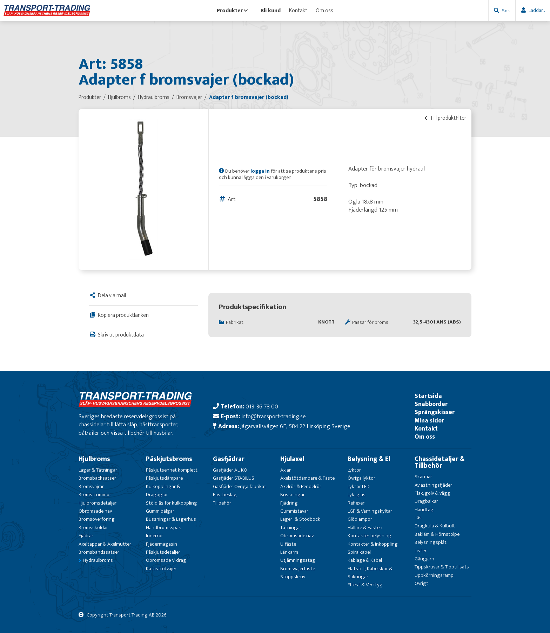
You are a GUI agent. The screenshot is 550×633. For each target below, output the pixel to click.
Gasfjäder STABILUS (233, 478)
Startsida (428, 396)
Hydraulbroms (98, 560)
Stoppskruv (292, 576)
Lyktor (354, 470)
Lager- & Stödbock (300, 519)
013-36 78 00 (262, 406)
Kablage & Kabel (365, 560)
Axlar (285, 470)
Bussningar (292, 494)
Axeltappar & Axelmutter (105, 544)
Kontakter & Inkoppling (373, 544)
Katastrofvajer (161, 568)
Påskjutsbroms (169, 459)
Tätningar (290, 527)
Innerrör (154, 535)
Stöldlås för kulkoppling (171, 503)
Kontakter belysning (369, 535)
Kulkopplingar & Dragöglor (163, 490)
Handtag (424, 509)
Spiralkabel (359, 552)
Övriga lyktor (361, 478)
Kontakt (298, 10)
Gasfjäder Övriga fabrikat (239, 486)
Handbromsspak (163, 527)
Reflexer (356, 503)
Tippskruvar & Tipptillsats (442, 566)
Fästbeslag (225, 494)
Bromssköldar (93, 527)
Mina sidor (429, 420)
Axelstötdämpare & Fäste (307, 478)
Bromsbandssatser (99, 552)
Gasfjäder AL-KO (230, 470)
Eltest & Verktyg (365, 584)
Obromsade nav (95, 511)
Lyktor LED (359, 486)
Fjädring (289, 503)
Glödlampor (360, 519)
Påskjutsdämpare (164, 478)
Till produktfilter (445, 117)
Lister (421, 550)
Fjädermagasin (161, 544)
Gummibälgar (160, 511)
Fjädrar (86, 535)
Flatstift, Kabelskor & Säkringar (370, 572)
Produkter (232, 10)
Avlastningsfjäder (433, 485)
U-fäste (288, 544)
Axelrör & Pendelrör (300, 486)
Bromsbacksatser (97, 478)
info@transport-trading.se (273, 416)
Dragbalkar (426, 501)
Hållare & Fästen (365, 527)
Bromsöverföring (97, 519)
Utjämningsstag (297, 560)
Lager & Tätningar (98, 470)
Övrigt (421, 583)
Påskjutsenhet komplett (171, 470)
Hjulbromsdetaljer (97, 503)
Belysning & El (369, 459)
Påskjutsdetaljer (163, 552)
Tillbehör (222, 503)
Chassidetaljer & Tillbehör (440, 462)
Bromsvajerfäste (297, 568)
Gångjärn (424, 558)
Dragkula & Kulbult (435, 525)
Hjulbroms (94, 459)
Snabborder (431, 404)
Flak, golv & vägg (432, 493)
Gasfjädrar (228, 459)
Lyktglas (356, 494)
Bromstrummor (95, 494)
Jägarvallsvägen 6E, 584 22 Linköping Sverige (295, 426)
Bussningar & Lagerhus (171, 519)
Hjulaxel (292, 459)
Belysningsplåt (431, 542)
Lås (418, 517)
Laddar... (537, 10)
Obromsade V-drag (166, 560)
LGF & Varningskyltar (370, 511)
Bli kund (271, 10)
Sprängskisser (435, 412)
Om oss (324, 10)
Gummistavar (294, 511)
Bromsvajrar (91, 486)
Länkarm (289, 552)
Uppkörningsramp (434, 575)
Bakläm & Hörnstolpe (437, 534)
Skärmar (423, 476)
